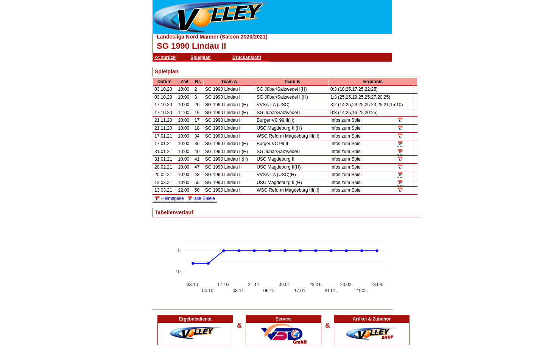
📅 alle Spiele (201, 198)
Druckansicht (246, 57)
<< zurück (165, 57)
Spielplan (200, 57)
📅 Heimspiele (169, 198)
